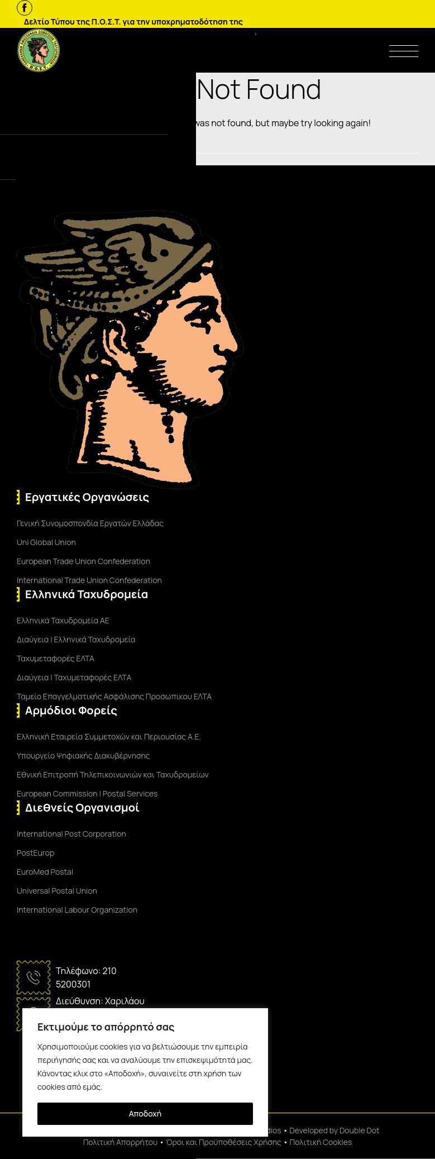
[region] (145, 1072)
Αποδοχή (145, 1113)
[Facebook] (24, 8)
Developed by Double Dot (334, 1130)
